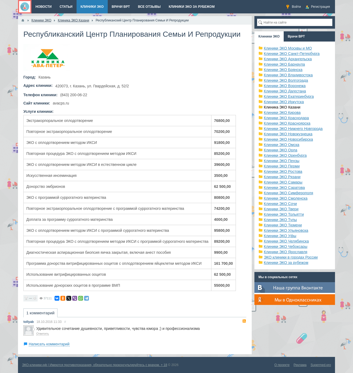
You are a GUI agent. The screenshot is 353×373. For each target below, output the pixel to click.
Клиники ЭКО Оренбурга (285, 155)
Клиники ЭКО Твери (281, 209)
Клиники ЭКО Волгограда (286, 80)
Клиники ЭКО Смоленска (286, 198)
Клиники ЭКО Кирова (282, 112)
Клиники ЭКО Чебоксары (285, 246)
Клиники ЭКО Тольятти (284, 214)
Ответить (42, 333)
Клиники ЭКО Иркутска (284, 102)
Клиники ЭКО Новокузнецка (288, 134)
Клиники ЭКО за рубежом (286, 262)
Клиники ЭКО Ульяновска (286, 230)
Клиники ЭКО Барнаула (284, 64)
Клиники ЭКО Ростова (283, 171)
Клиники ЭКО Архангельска (288, 59)
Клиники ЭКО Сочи (280, 204)
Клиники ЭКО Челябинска (286, 241)
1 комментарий (40, 313)
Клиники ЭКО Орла (280, 150)
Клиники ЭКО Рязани (282, 177)
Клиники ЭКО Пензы (281, 161)
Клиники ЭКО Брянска (283, 70)
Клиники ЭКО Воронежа (285, 86)
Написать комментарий (49, 344)
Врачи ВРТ (296, 36)
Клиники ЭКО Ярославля (285, 252)
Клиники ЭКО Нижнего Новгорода (293, 128)
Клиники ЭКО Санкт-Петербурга (292, 53)
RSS (244, 321)
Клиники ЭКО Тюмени (283, 225)
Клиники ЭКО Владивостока (288, 75)
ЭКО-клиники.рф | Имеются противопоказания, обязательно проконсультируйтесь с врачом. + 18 (94, 365)
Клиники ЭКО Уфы (280, 236)
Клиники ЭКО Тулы (280, 220)
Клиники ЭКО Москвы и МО (288, 48)
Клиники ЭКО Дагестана (285, 91)
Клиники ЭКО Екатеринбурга (289, 96)
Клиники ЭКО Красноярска (287, 123)
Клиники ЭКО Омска (281, 145)
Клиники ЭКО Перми (282, 166)
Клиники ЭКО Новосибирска (288, 139)
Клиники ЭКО (269, 36)
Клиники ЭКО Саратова (284, 187)
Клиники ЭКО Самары (283, 182)
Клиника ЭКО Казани (282, 107)
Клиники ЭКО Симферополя (288, 193)
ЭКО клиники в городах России (291, 257)
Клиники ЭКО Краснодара (286, 118)
